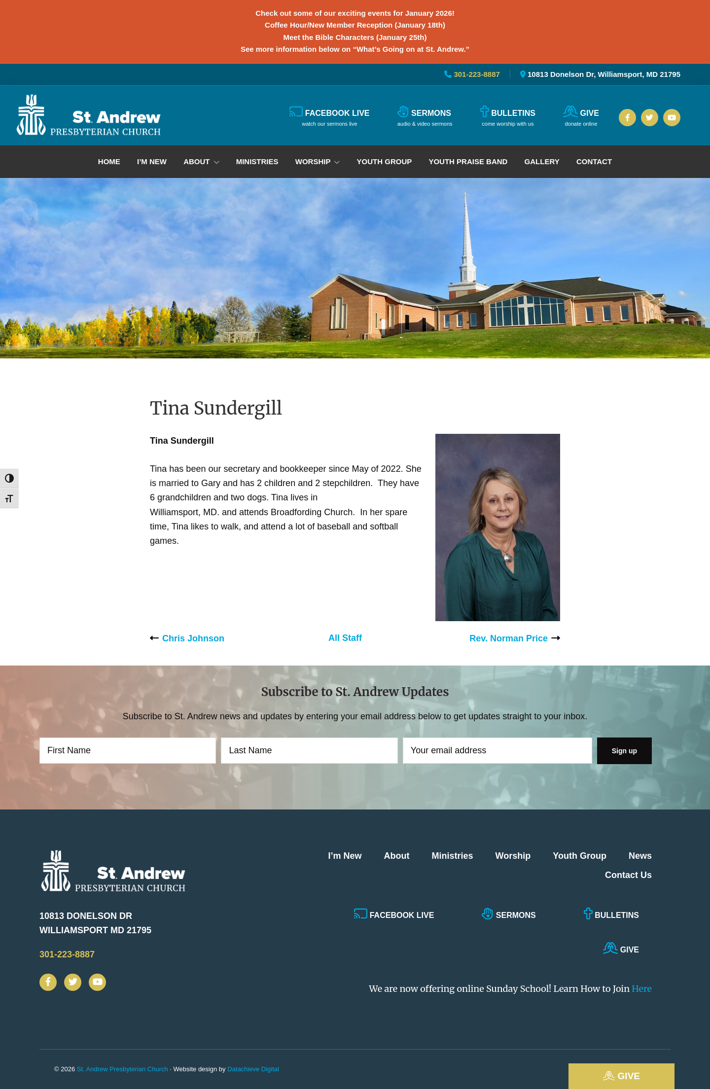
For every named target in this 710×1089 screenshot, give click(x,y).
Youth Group (579, 856)
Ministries (452, 856)
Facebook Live (394, 913)
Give (621, 1076)
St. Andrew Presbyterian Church (122, 1069)
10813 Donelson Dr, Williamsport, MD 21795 (604, 74)
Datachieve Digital (253, 1069)
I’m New (345, 856)
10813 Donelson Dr (125, 924)
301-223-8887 (476, 74)
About (397, 856)
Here (642, 988)
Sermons (508, 913)
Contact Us (628, 875)
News (640, 856)
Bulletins (611, 913)
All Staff (345, 638)
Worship (513, 856)
